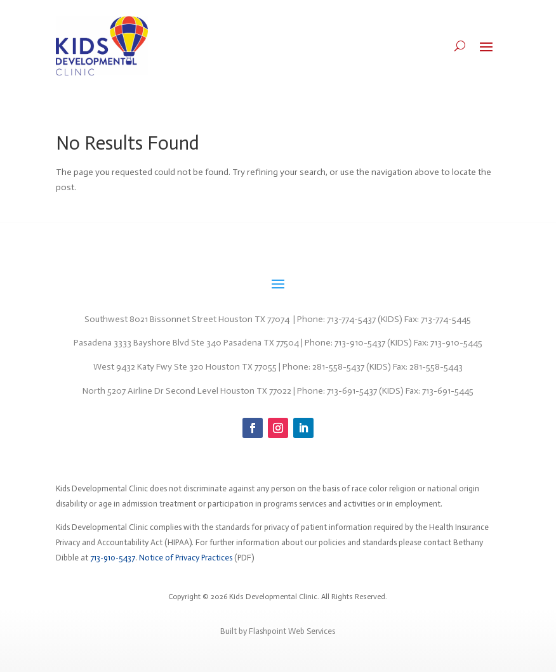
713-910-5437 (112, 557)
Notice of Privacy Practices (185, 557)
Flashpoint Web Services (292, 631)
